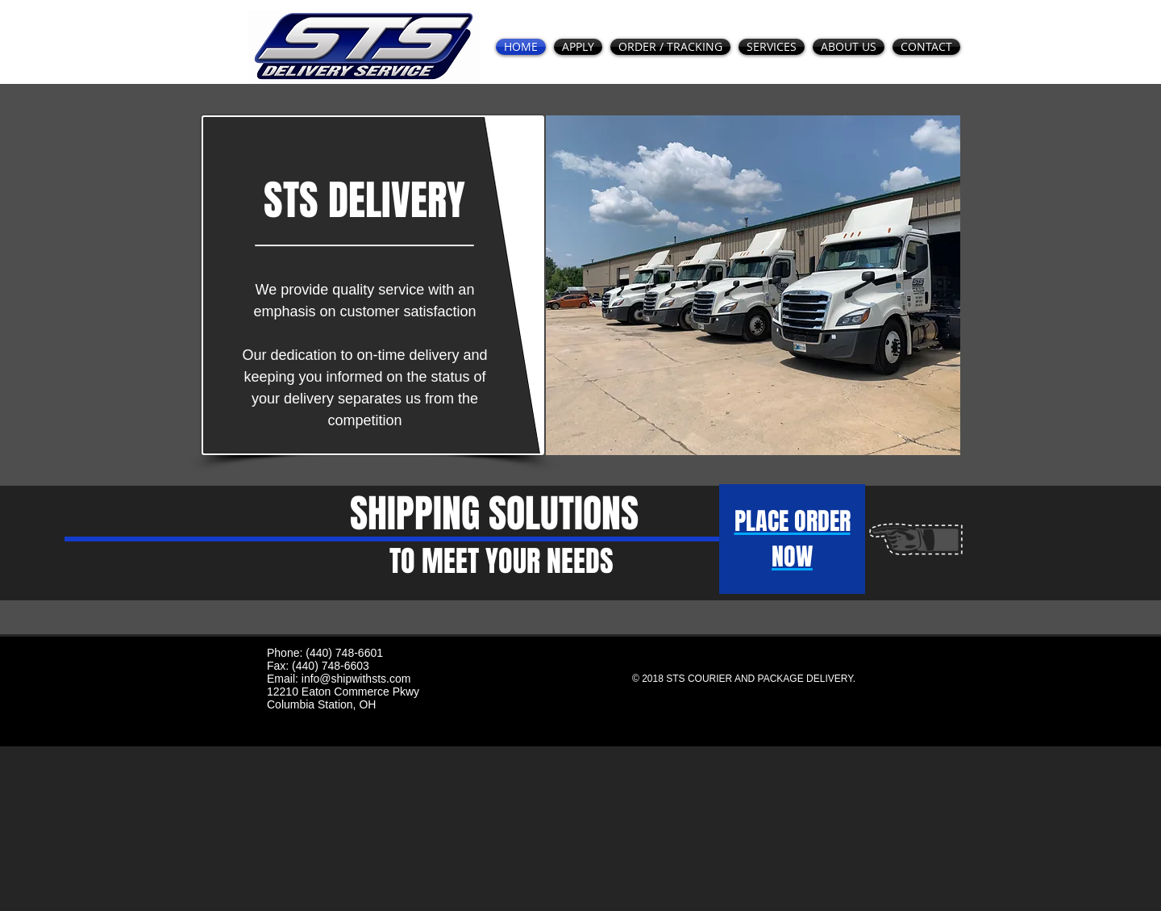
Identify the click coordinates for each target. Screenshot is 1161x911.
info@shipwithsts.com (356, 678)
